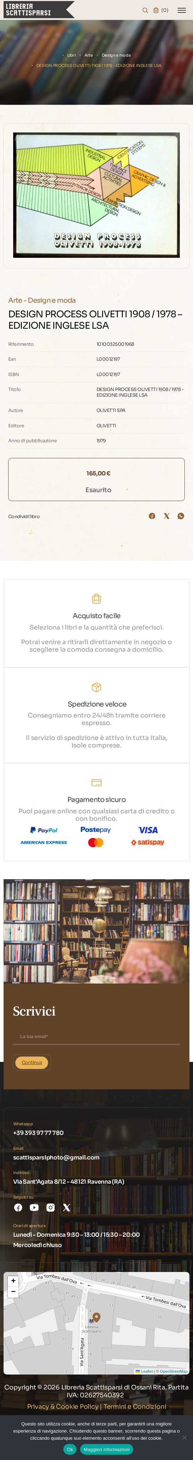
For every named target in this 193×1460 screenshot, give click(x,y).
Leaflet (144, 1371)
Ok (70, 1449)
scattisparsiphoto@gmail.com (56, 1157)
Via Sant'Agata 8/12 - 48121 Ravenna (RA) (68, 1181)
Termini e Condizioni (135, 1407)
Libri (71, 55)
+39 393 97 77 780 (38, 1133)
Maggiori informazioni (107, 1449)
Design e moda (116, 55)
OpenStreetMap (174, 1371)
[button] (96, 1317)
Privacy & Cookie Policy (63, 1407)
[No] (184, 1437)
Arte (88, 55)
